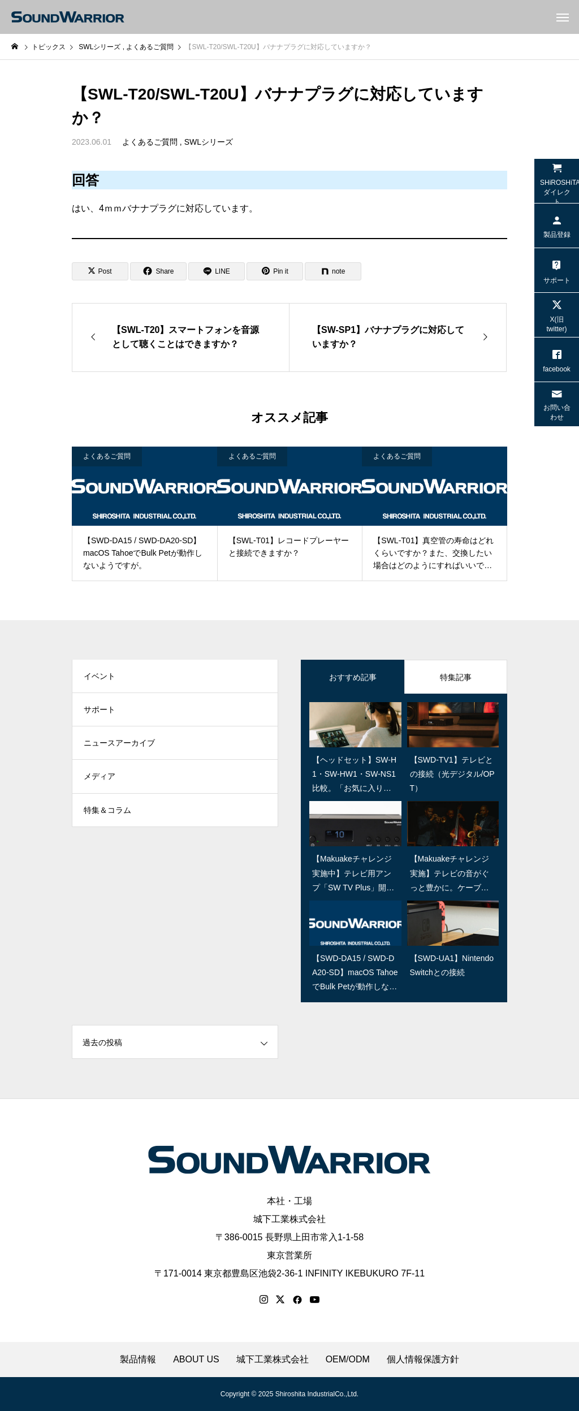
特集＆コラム (107, 812)
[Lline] (216, 271)
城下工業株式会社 (289, 1219)
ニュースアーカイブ (119, 744)
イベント (99, 676)
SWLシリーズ (208, 141)
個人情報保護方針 (423, 1359)
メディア (99, 778)
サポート (99, 710)
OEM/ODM (348, 1359)
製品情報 (138, 1359)
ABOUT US (196, 1359)
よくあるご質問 (150, 141)
